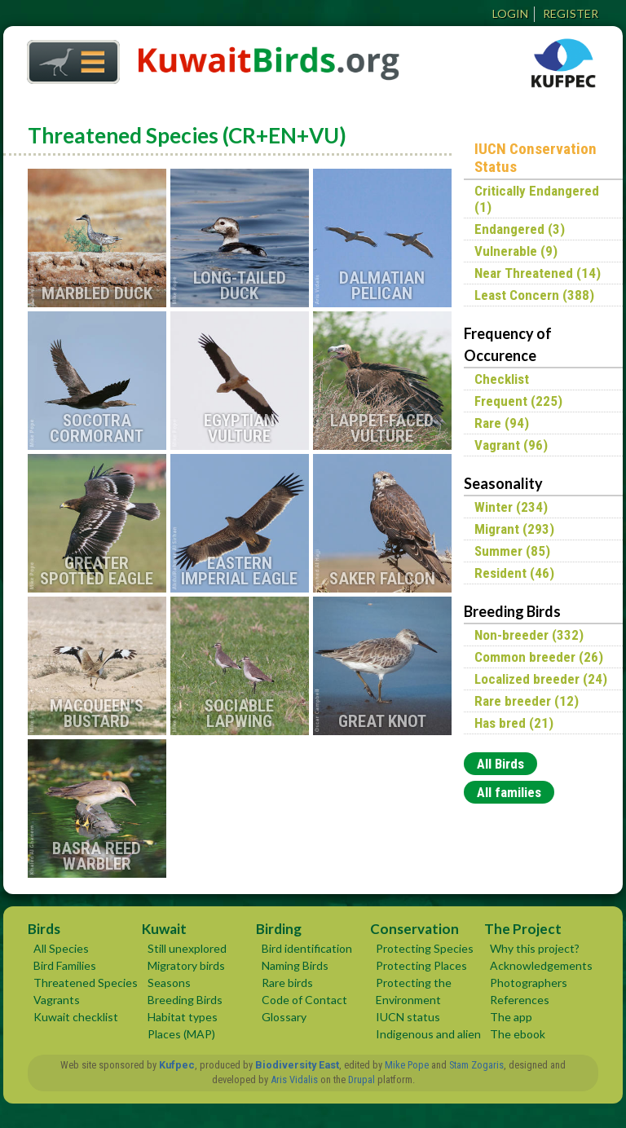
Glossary (284, 1017)
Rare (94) (501, 423)
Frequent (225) (518, 401)
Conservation (414, 928)
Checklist (501, 379)
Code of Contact (304, 1000)
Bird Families (64, 965)
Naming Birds (295, 965)
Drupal (361, 1079)
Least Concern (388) (534, 295)
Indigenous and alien (428, 1034)
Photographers (528, 982)
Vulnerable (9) (516, 251)
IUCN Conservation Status (535, 158)
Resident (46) (514, 573)
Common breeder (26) (538, 657)
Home (67, 57)
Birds (44, 928)
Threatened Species (85, 982)
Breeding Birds (185, 1000)
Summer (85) (512, 551)
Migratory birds (186, 965)
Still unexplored (187, 948)
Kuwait (164, 928)
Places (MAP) (181, 1034)
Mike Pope (407, 1065)
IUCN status (408, 1017)
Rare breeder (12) (526, 701)
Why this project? (535, 948)
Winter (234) (511, 507)
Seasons (169, 982)
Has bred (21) (513, 723)
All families (509, 792)
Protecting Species (425, 948)
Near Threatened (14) (537, 273)
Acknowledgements (541, 965)
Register (570, 13)
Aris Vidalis (294, 1079)
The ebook (517, 1034)
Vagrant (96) (511, 445)
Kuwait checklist (75, 1017)
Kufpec (177, 1065)
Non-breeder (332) (529, 635)
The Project (523, 928)
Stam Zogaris (476, 1065)
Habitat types (183, 1017)
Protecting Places (421, 965)
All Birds (500, 764)
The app (511, 1017)
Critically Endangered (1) (536, 199)
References (519, 1000)
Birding (279, 928)
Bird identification (307, 948)
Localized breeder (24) (540, 679)
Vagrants (56, 1000)
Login (510, 13)
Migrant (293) (514, 529)
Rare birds (287, 982)
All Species (61, 948)
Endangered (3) (519, 229)
